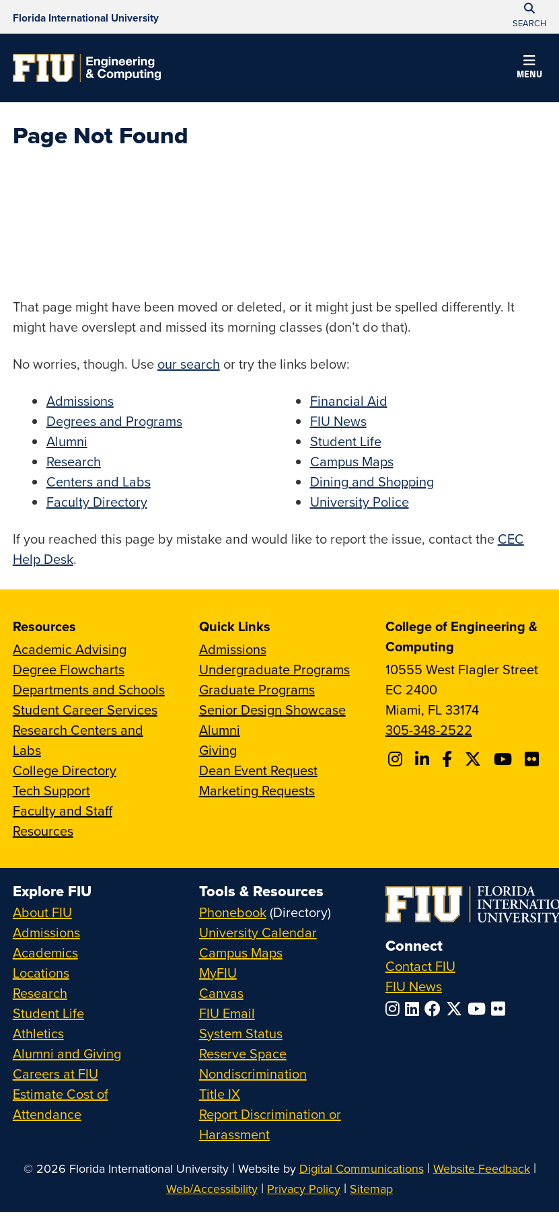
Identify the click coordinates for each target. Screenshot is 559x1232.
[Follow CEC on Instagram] (397, 759)
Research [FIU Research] (40, 993)
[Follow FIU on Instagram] (395, 1008)
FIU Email (227, 1013)
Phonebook (232, 912)
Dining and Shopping (372, 481)
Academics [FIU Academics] (45, 952)
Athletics (38, 1033)
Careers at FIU (55, 1073)
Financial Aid (348, 400)
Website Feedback (481, 1168)
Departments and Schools (89, 689)
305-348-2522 (428, 729)
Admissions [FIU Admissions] (46, 932)
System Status (241, 1033)
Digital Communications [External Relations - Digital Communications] (361, 1168)
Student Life (345, 441)
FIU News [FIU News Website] (413, 986)
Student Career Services (85, 709)
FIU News (338, 421)
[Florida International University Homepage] (86, 17)
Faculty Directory (96, 501)
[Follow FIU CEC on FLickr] (534, 759)
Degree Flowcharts (68, 669)
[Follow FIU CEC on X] (475, 759)
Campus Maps (352, 461)
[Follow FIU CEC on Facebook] (449, 759)
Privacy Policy (303, 1188)
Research (73, 461)
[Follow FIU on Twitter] (457, 1008)
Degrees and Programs (114, 421)
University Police (359, 501)
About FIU (42, 912)
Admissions (80, 400)
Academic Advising (69, 649)
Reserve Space (243, 1053)
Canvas (221, 993)
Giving (218, 750)
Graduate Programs (257, 689)
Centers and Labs (98, 481)
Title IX (219, 1093)
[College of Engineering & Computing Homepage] (87, 68)
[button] (529, 68)
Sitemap (371, 1188)
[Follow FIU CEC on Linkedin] (424, 759)
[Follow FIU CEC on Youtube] (505, 759)
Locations (41, 972)
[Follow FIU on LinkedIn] (414, 1008)
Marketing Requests (257, 790)
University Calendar (258, 932)
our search (188, 363)
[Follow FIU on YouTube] (479, 1008)
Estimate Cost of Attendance (60, 1104)
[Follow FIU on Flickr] (501, 1008)
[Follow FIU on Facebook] (435, 1008)
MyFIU (218, 972)
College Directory (64, 770)
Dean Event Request (258, 770)
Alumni (66, 441)
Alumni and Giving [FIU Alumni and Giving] (67, 1053)
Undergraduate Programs (274, 669)
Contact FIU (420, 966)
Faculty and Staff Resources (62, 820)
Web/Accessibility (212, 1188)
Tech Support (51, 790)
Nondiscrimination (253, 1073)
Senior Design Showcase (272, 709)
